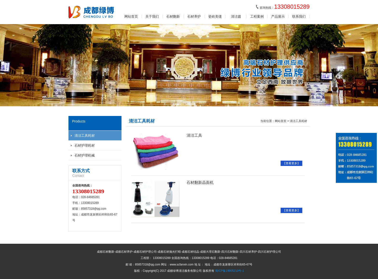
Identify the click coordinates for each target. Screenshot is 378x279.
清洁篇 (236, 16)
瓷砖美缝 (215, 16)
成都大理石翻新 (210, 251)
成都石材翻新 (105, 251)
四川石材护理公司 (269, 251)
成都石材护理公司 (145, 251)
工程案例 (257, 16)
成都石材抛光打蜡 (169, 251)
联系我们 (299, 16)
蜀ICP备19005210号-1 (229, 270)
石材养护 (194, 16)
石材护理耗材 (84, 145)
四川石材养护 (248, 251)
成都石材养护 (124, 251)
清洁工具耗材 (84, 135)
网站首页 (131, 16)
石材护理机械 (84, 155)
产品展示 (278, 16)
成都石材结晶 (190, 251)
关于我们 (152, 16)
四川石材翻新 (230, 251)
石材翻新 (173, 16)
